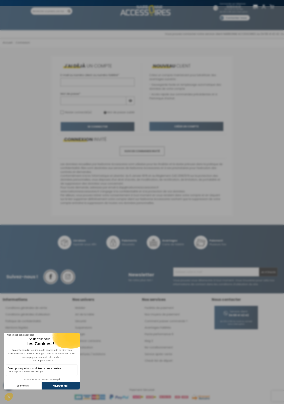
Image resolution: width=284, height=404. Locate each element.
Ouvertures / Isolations (90, 354)
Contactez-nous (236, 18)
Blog (208, 23)
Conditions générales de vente (26, 308)
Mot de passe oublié (119, 112)
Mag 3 (149, 341)
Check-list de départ (159, 360)
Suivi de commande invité (142, 151)
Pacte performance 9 (159, 334)
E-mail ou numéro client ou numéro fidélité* (89, 75)
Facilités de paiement (159, 308)
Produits (51, 23)
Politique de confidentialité (23, 321)
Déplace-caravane (88, 341)
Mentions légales (16, 327)
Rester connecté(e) (76, 112)
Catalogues (192, 23)
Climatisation (84, 347)
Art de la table (84, 314)
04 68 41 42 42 (234, 6)
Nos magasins (129, 23)
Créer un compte (186, 126)
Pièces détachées (227, 23)
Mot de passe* (70, 94)
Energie (80, 334)
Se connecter (97, 126)
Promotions (69, 23)
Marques (149, 23)
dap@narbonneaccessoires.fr (139, 187)
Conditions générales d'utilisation (27, 314)
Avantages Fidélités (158, 327)
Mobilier (80, 308)
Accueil (7, 42)
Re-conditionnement (159, 347)
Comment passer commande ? (166, 321)
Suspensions (83, 327)
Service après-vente (158, 354)
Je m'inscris (268, 272)
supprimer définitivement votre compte (100, 199)
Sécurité (80, 321)
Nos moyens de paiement (162, 314)
